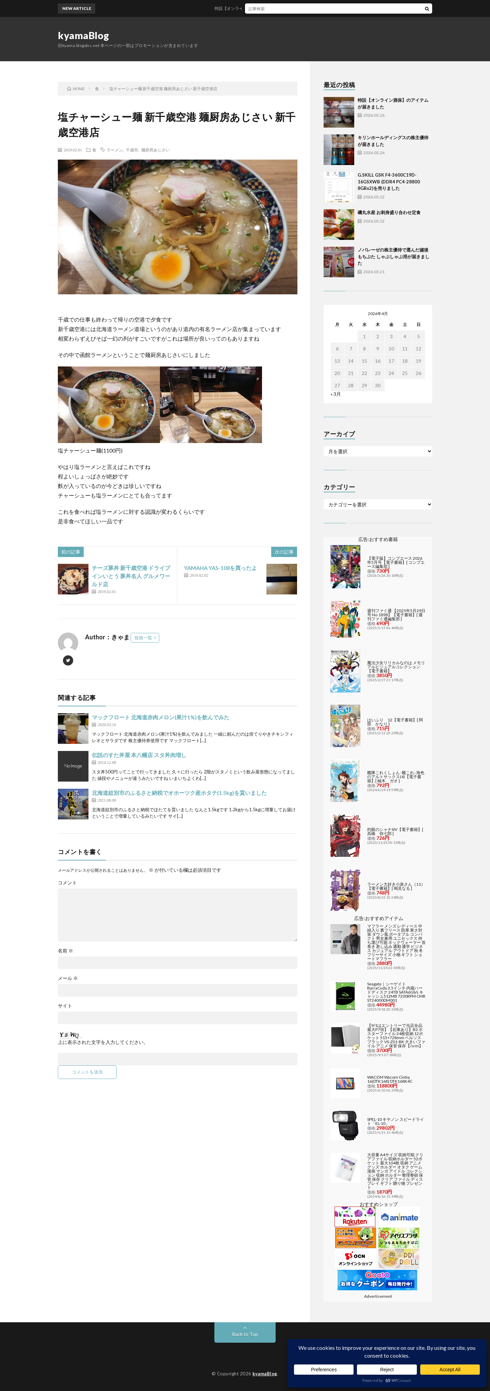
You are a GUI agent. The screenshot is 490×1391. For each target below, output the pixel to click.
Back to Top (245, 1334)
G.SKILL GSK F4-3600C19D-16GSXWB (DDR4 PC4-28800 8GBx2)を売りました (389, 181)
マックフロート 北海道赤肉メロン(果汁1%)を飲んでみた (160, 717)
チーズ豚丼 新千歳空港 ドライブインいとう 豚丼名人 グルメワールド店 (131, 575)
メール (68, 978)
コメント (67, 882)
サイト (65, 1005)
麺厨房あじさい (155, 150)
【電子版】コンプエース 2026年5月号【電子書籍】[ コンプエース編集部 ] (396, 562)
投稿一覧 (143, 637)
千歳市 (132, 150)
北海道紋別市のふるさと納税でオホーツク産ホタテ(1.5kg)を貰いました (179, 792)
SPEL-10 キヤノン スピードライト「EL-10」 (395, 1121)
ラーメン (115, 150)
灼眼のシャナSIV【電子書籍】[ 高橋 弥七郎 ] (395, 831)
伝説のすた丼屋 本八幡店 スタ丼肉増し (139, 755)
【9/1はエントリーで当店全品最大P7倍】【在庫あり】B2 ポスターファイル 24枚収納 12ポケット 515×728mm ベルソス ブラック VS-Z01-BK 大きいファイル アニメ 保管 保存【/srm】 (396, 1035)
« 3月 (335, 394)
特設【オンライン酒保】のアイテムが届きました (267, 8)
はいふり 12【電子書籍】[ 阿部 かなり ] (395, 721)
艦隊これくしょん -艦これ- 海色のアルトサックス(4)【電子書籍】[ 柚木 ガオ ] (395, 776)
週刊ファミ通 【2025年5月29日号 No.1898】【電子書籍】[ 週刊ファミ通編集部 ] (396, 614)
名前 (65, 950)
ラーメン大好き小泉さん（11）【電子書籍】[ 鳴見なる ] (396, 886)
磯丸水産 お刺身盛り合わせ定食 (389, 212)
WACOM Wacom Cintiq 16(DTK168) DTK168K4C (389, 1079)
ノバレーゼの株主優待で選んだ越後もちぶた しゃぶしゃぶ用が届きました (393, 256)
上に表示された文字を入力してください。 (103, 1042)
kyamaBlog (83, 35)
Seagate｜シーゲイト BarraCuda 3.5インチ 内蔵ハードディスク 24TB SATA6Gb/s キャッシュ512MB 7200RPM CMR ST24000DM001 (396, 992)
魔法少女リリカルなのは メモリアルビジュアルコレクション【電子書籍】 (396, 666)
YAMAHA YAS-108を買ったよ (220, 567)
